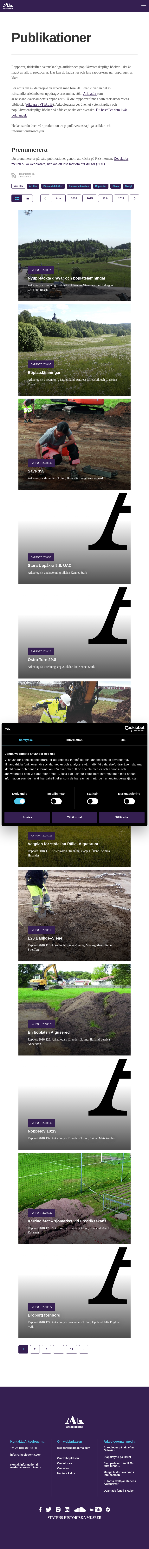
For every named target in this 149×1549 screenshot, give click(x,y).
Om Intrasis (64, 1463)
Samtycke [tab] (26, 740)
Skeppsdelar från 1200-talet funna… (118, 1464)
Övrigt (128, 186)
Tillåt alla (121, 817)
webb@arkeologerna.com (73, 1447)
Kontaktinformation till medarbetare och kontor (25, 1466)
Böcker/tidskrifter (53, 186)
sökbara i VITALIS (39, 104)
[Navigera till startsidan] (74, 1427)
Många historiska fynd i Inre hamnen (119, 1473)
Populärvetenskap (79, 186)
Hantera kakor (66, 1473)
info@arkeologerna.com (25, 1454)
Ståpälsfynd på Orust (117, 1457)
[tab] (74, 198)
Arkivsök (90, 94)
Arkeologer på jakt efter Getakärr (119, 1449)
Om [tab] (123, 740)
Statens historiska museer (74, 1518)
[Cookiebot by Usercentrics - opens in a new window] (128, 729)
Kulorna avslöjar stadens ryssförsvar (120, 1482)
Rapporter (100, 186)
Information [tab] (74, 740)
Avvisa (27, 817)
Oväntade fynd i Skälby (118, 1490)
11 (71, 1349)
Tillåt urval (74, 817)
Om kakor (63, 1468)
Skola (116, 186)
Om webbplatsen (68, 1458)
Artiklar (33, 186)
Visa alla (18, 186)
